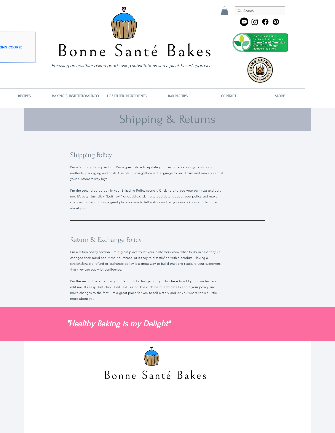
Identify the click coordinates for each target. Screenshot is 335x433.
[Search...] (259, 11)
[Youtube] (244, 22)
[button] (224, 10)
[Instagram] (254, 22)
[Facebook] (265, 22)
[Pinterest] (276, 22)
